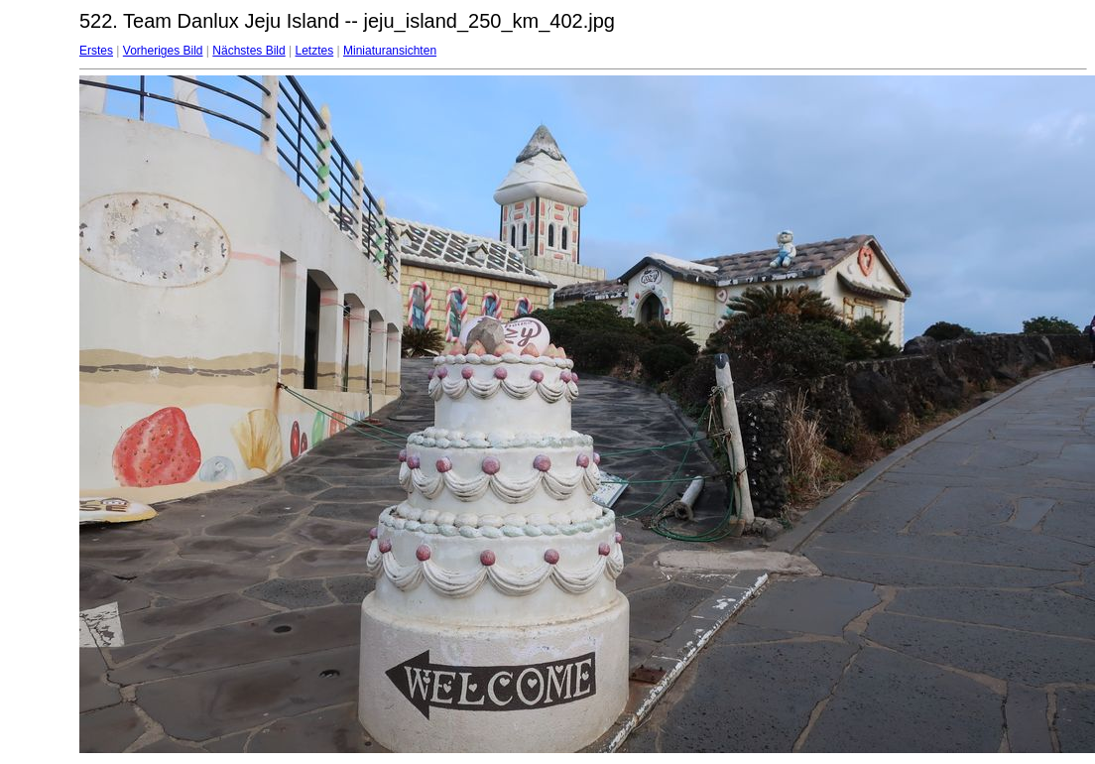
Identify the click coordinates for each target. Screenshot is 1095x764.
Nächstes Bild (248, 51)
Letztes (315, 51)
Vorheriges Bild (163, 51)
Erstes (96, 51)
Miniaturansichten (389, 51)
